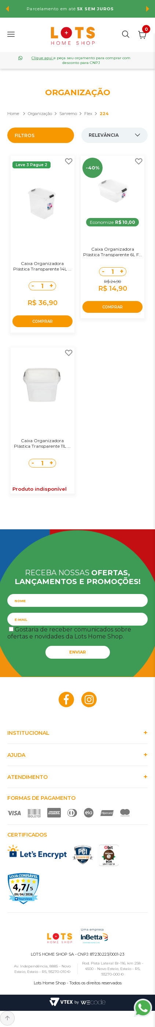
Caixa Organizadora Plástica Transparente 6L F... (112, 251)
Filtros (24, 135)
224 (104, 113)
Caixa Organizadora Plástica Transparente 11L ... (42, 443)
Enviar (77, 652)
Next (147, 8)
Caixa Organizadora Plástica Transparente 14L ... (42, 266)
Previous (7, 8)
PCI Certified (83, 855)
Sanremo (68, 113)
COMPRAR (42, 321)
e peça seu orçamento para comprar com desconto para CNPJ (81, 60)
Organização (40, 113)
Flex (88, 113)
